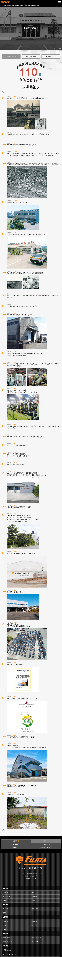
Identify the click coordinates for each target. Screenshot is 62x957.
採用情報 (5, 933)
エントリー (35, 941)
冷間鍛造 (34, 921)
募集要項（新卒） (37, 937)
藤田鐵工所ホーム (47, 49)
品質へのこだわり (37, 900)
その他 (5, 912)
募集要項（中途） (8, 941)
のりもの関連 (6, 908)
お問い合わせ (7, 950)
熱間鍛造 (5, 921)
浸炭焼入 (34, 925)
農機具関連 (35, 908)
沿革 (33, 892)
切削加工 (5, 925)
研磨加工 (5, 929)
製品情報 (5, 905)
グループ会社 (6, 896)
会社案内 (55, 49)
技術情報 (5, 917)
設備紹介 (5, 900)
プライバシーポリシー (10, 954)
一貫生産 (34, 896)
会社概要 (5, 892)
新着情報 (5, 946)
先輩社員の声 (6, 937)
